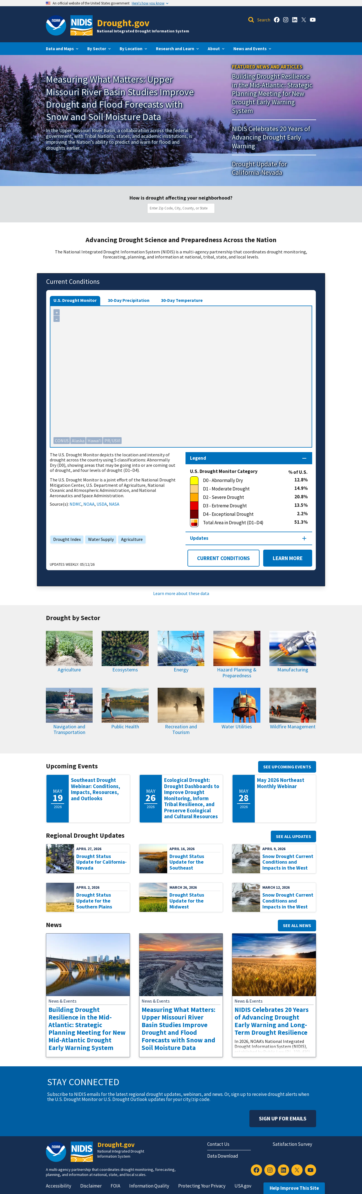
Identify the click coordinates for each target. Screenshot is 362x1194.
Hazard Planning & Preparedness (236, 672)
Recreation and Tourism (181, 729)
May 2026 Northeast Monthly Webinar (280, 783)
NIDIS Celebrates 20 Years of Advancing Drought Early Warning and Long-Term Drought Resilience (271, 1020)
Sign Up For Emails (283, 1118)
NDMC (75, 504)
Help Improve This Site (294, 1188)
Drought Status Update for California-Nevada (101, 862)
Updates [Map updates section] (199, 538)
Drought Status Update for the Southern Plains (94, 901)
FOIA (115, 1186)
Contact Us (218, 1144)
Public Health (125, 726)
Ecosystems (125, 669)
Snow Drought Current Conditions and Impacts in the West (287, 862)
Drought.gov (123, 23)
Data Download (222, 1156)
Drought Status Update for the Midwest (186, 901)
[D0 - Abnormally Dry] (242, 480)
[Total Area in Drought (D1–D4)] (242, 523)
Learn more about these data (181, 593)
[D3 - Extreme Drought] (242, 506)
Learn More (283, 558)
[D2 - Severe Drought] (242, 497)
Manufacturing (292, 669)
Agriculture (130, 539)
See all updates (293, 836)
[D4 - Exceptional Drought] (243, 514)
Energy (181, 669)
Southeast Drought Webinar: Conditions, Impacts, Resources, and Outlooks (95, 789)
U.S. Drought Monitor (75, 300)
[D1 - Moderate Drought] (242, 489)
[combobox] (182, 208)
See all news (297, 925)
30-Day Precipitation (128, 300)
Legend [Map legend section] (198, 458)
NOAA (89, 504)
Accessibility (58, 1186)
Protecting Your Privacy (201, 1186)
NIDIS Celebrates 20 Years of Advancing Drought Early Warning (271, 137)
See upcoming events (287, 767)
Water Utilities (237, 726)
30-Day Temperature (182, 300)
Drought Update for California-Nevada (259, 168)
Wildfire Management (293, 726)
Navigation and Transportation (69, 729)
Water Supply (99, 539)
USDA (102, 504)
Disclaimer (91, 1186)
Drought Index (65, 539)
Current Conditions (223, 558)
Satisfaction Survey (292, 1144)
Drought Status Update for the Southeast (186, 862)
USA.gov (242, 1186)
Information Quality (149, 1186)
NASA (114, 504)
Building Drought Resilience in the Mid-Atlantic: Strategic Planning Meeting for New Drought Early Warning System (272, 93)
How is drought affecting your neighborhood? (181, 198)
